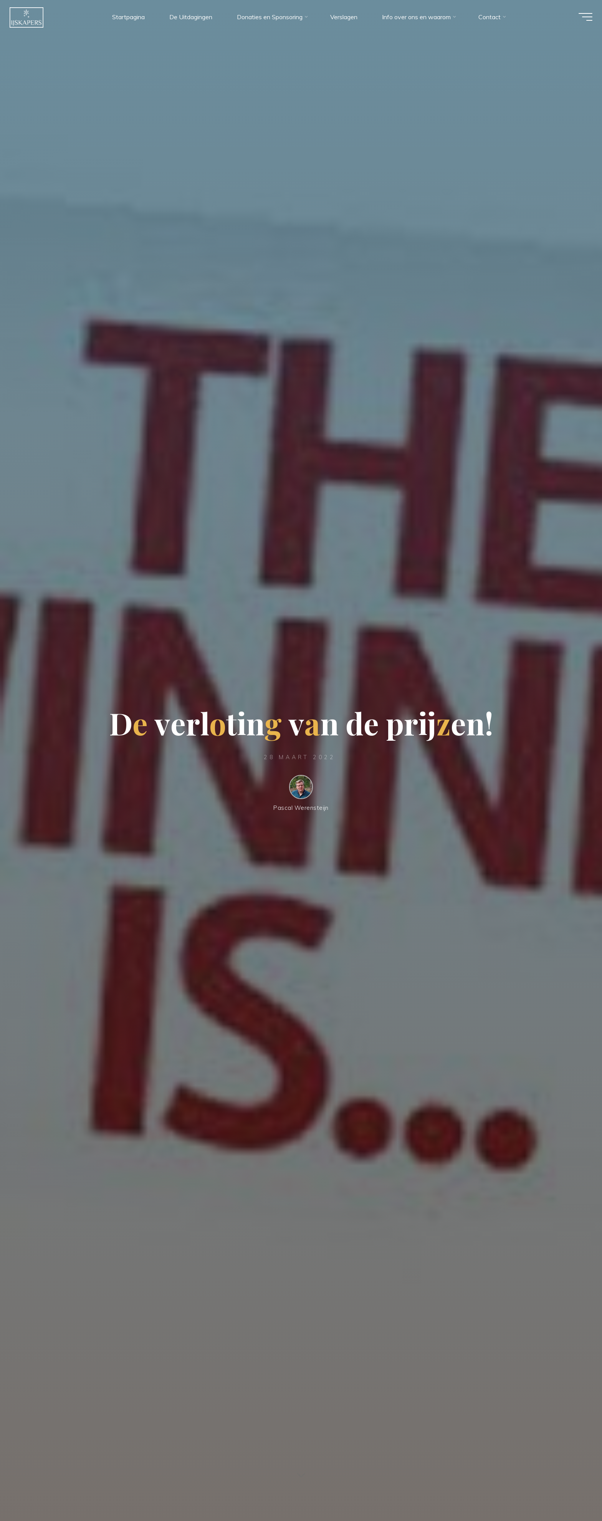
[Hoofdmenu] (580, 18)
